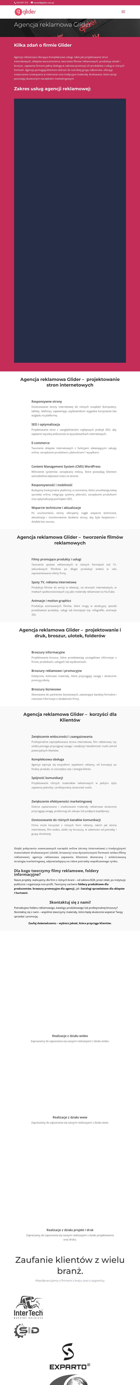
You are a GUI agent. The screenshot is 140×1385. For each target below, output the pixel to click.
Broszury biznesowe (46, 689)
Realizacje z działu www (70, 1029)
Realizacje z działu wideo (70, 947)
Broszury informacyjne (48, 652)
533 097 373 (22, 2)
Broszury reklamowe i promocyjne (56, 671)
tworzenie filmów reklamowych (79, 61)
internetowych (22, 61)
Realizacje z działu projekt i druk (70, 1053)
